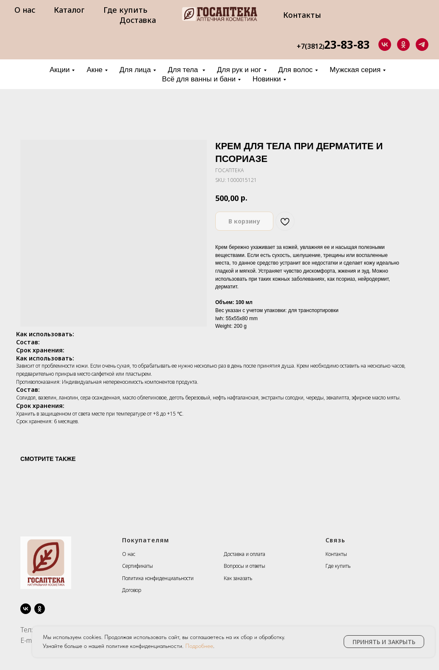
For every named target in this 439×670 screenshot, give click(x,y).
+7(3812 (309, 46)
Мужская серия (355, 70)
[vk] (384, 44)
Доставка (137, 20)
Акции (60, 70)
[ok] (403, 44)
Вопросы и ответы (244, 566)
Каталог (69, 10)
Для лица (135, 70)
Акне (94, 70)
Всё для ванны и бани (199, 79)
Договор (131, 590)
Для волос (295, 70)
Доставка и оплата (244, 554)
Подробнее (199, 645)
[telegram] (422, 44)
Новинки (267, 79)
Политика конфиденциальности (158, 578)
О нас (24, 10)
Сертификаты (137, 566)
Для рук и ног (239, 70)
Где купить (125, 10)
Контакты (302, 15)
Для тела (184, 70)
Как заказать (238, 578)
